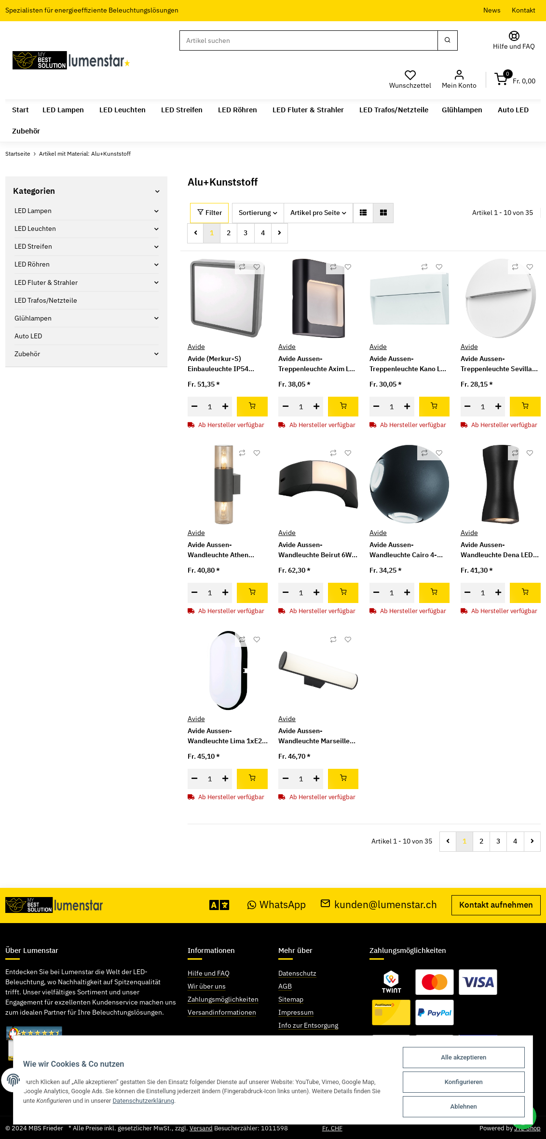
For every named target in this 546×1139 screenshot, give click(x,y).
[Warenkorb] (515, 79)
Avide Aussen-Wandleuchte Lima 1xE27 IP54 (227, 736)
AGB (285, 986)
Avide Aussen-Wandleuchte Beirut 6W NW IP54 (315, 550)
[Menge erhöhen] (225, 407)
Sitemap (290, 999)
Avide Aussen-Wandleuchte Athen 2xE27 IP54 (218, 550)
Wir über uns (207, 986)
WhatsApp (276, 904)
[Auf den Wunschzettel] (256, 267)
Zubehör (27, 353)
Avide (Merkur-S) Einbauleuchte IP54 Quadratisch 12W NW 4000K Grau (221, 364)
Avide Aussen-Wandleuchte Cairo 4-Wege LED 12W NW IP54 (407, 550)
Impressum (296, 1012)
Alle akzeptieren (464, 1059)
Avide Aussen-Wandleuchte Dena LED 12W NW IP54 (497, 550)
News (492, 10)
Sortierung (255, 212)
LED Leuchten (35, 228)
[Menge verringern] (195, 407)
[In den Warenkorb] (252, 407)
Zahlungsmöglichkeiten (223, 999)
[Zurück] (195, 233)
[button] (459, 79)
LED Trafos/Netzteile (45, 300)
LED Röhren (32, 264)
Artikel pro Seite (315, 212)
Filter (209, 212)
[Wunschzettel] (410, 79)
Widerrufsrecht (301, 1038)
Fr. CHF (332, 1128)
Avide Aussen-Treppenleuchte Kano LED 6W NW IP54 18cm (409, 364)
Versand (201, 1128)
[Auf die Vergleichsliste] (242, 267)
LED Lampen (33, 210)
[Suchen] (308, 40)
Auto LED (28, 336)
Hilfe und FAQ (209, 973)
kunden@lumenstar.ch (378, 904)
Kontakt (523, 10)
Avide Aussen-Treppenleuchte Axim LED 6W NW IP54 (318, 364)
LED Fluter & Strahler (46, 282)
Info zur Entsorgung (308, 1025)
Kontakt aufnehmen (496, 904)
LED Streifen (33, 246)
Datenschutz (297, 973)
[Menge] (210, 407)
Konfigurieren (465, 1083)
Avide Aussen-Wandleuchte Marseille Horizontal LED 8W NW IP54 (314, 736)
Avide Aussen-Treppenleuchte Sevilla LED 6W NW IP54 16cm (496, 364)
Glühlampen (33, 318)
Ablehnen (464, 1107)
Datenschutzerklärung (175, 1102)
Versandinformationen (222, 1012)
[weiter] (279, 233)
